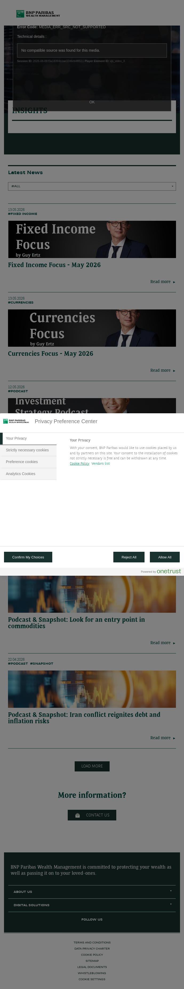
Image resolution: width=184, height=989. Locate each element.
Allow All (164, 557)
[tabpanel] (124, 453)
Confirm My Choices (28, 557)
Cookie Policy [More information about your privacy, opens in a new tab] (79, 463)
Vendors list (100, 463)
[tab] (28, 438)
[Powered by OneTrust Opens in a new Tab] (161, 572)
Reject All (129, 557)
